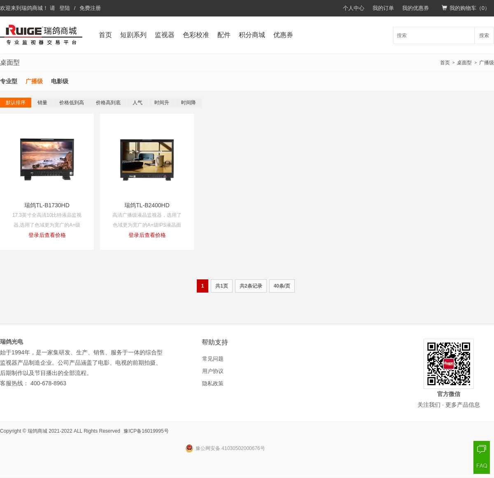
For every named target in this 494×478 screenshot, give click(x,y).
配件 (224, 34)
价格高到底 (108, 102)
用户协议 (213, 371)
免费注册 (90, 8)
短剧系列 (133, 34)
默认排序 (16, 102)
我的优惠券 (415, 8)
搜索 (484, 35)
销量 (42, 102)
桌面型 (464, 63)
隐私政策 (213, 383)
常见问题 (213, 359)
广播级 (486, 63)
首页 (105, 34)
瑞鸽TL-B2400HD (147, 205)
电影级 (59, 81)
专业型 (8, 81)
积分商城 (252, 34)
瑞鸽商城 (32, 8)
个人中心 (353, 8)
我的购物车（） (466, 8)
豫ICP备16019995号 (146, 431)
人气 (137, 102)
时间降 (188, 102)
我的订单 (383, 8)
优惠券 (283, 34)
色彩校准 (196, 34)
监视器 (165, 34)
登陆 (64, 8)
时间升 (161, 102)
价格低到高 (71, 102)
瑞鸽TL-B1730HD (47, 205)
